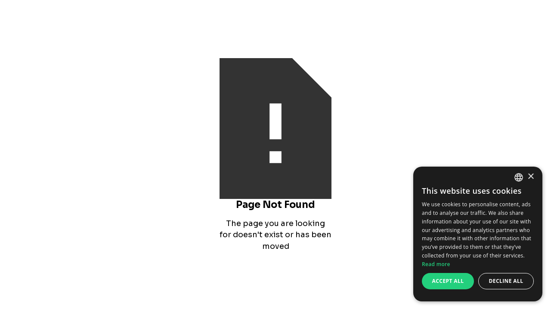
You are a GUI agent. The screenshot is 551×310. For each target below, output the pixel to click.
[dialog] (477, 234)
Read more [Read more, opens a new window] (436, 264)
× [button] (530, 177)
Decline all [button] (506, 281)
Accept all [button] (448, 281)
